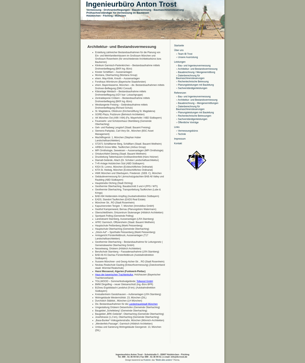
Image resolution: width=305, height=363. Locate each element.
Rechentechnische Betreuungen (194, 115)
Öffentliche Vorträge (188, 122)
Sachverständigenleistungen (192, 88)
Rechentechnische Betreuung (193, 81)
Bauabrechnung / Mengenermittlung (196, 72)
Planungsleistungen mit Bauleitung (196, 84)
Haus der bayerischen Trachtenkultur (114, 274)
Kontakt (178, 143)
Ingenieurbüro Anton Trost (131, 4)
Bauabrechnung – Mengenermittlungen (198, 103)
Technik (182, 134)
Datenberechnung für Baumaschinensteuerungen (190, 77)
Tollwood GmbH (145, 281)
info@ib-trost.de (179, 357)
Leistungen (180, 62)
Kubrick (147, 360)
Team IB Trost (185, 54)
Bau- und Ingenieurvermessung (194, 65)
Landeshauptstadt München (143, 304)
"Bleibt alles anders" (164, 360)
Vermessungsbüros (188, 130)
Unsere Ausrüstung (188, 57)
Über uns (179, 50)
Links (177, 127)
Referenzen (180, 92)
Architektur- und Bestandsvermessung (197, 69)
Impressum (180, 138)
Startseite (179, 45)
